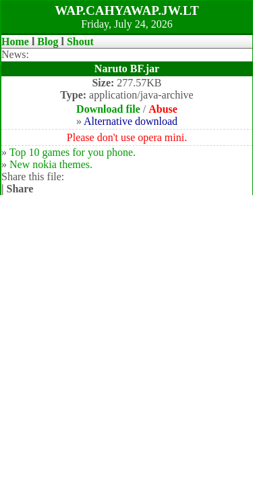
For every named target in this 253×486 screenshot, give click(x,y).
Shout (80, 41)
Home (15, 41)
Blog (47, 41)
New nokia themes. (50, 164)
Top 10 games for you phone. (72, 152)
